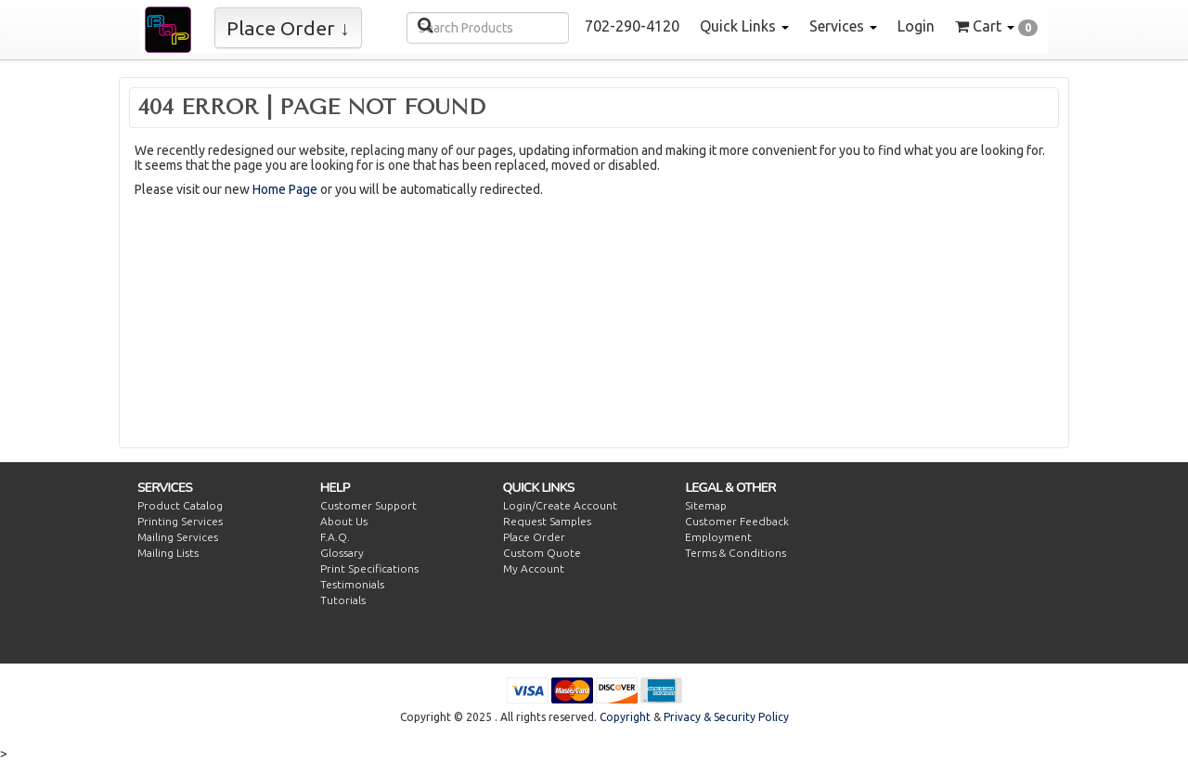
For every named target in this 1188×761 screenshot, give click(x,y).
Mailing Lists (168, 553)
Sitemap (706, 505)
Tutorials (343, 600)
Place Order (534, 537)
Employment (718, 537)
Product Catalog (180, 505)
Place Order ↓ (288, 28)
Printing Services (180, 521)
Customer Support (368, 505)
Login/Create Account (560, 505)
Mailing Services (177, 537)
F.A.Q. (335, 537)
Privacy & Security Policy (726, 717)
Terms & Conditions (735, 553)
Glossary (342, 553)
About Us (344, 521)
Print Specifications (369, 568)
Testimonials (352, 584)
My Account (533, 568)
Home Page (284, 189)
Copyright (625, 717)
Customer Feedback (737, 521)
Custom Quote (542, 553)
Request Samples (547, 521)
